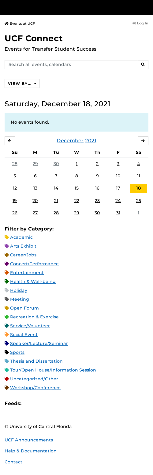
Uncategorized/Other (34, 379)
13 (35, 188)
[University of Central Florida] (46, 7)
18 (138, 188)
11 (138, 176)
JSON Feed (71, 403)
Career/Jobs (23, 255)
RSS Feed (50, 403)
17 (118, 188)
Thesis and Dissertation (36, 361)
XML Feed (60, 403)
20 (35, 200)
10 (118, 176)
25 (138, 200)
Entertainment (27, 272)
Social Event (24, 334)
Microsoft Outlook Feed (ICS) (40, 403)
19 (15, 200)
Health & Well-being (33, 281)
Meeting (19, 299)
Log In (140, 23)
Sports (17, 352)
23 (97, 200)
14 (56, 188)
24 (118, 200)
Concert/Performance (34, 264)
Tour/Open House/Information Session (53, 370)
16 (97, 188)
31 (118, 213)
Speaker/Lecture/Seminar (39, 343)
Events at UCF (20, 23)
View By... (20, 83)
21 (56, 200)
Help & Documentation (31, 451)
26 (14, 213)
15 (77, 188)
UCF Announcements (29, 440)
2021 (90, 140)
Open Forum (24, 308)
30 (56, 163)
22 (76, 200)
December (70, 140)
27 (35, 213)
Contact (13, 462)
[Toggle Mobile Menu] (146, 7)
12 (15, 188)
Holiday (18, 290)
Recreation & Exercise (34, 317)
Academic (21, 237)
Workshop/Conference (35, 387)
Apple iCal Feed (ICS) (29, 403)
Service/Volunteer (30, 325)
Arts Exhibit (23, 246)
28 (14, 163)
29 (35, 163)
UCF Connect (34, 38)
